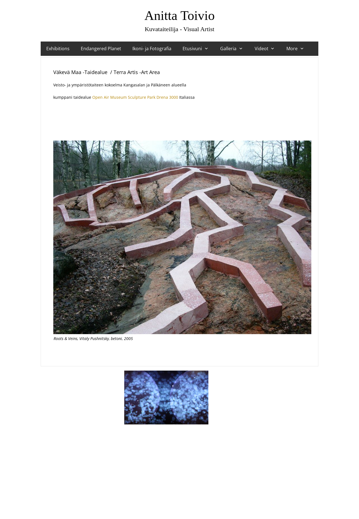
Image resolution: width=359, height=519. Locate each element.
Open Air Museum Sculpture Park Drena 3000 (135, 97)
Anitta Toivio (179, 15)
